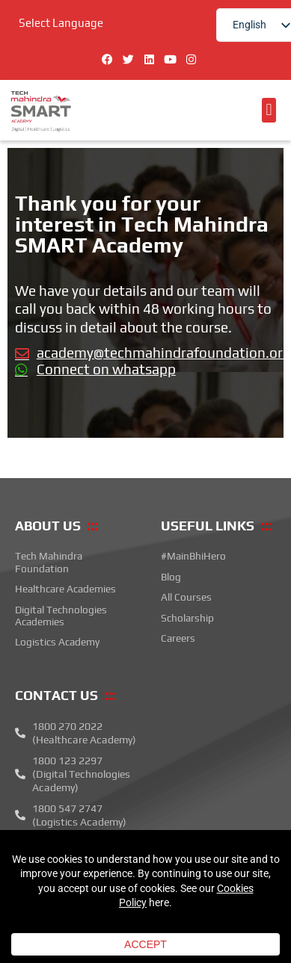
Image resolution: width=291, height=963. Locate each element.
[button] (269, 110)
